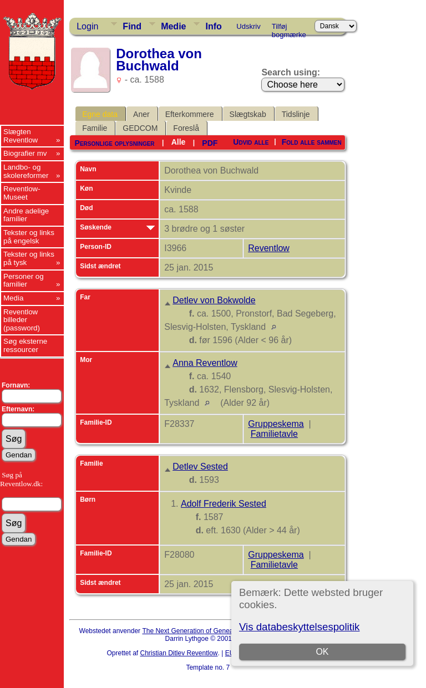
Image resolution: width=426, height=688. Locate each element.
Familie (94, 128)
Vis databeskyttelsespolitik (299, 627)
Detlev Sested (200, 466)
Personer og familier (23, 280)
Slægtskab (248, 114)
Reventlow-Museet (21, 193)
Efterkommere (189, 114)
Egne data (100, 114)
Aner (141, 114)
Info (213, 26)
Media (13, 298)
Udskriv (248, 26)
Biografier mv (25, 153)
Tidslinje (296, 114)
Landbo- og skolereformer (25, 171)
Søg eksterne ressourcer (25, 345)
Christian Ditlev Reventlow (178, 653)
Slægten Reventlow (20, 136)
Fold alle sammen (312, 141)
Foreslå (186, 128)
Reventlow (269, 248)
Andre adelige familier (26, 215)
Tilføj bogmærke (289, 28)
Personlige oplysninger (115, 143)
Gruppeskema (276, 424)
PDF (209, 143)
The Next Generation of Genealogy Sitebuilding (212, 631)
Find (132, 26)
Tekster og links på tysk (28, 258)
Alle (178, 141)
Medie (173, 26)
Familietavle (274, 434)
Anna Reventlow (205, 363)
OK (322, 651)
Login (87, 26)
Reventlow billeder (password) (21, 320)
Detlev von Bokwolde (214, 300)
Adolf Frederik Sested (223, 503)
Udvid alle (250, 141)
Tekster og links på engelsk (28, 236)
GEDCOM (140, 128)
